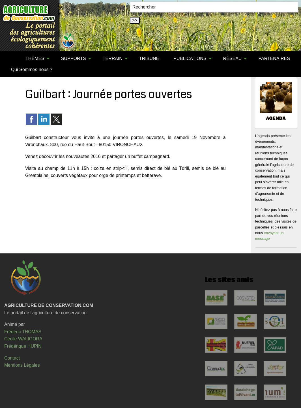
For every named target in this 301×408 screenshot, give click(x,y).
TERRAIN (112, 58)
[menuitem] (11, 58)
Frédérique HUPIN (23, 346)
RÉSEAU (232, 58)
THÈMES (34, 58)
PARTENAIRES (274, 58)
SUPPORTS (73, 58)
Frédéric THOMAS (22, 331)
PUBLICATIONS (189, 58)
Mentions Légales (22, 365)
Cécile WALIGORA (23, 338)
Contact (12, 358)
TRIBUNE (149, 58)
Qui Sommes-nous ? (31, 69)
